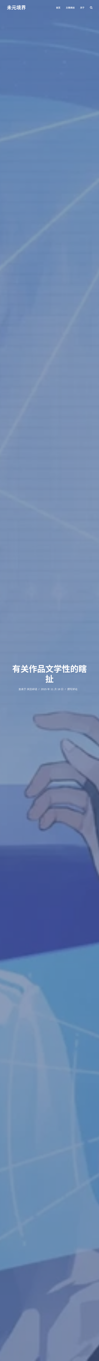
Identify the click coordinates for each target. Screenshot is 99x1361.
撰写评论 (72, 689)
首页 (58, 8)
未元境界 (16, 7)
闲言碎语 (32, 689)
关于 (82, 8)
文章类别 (70, 8)
